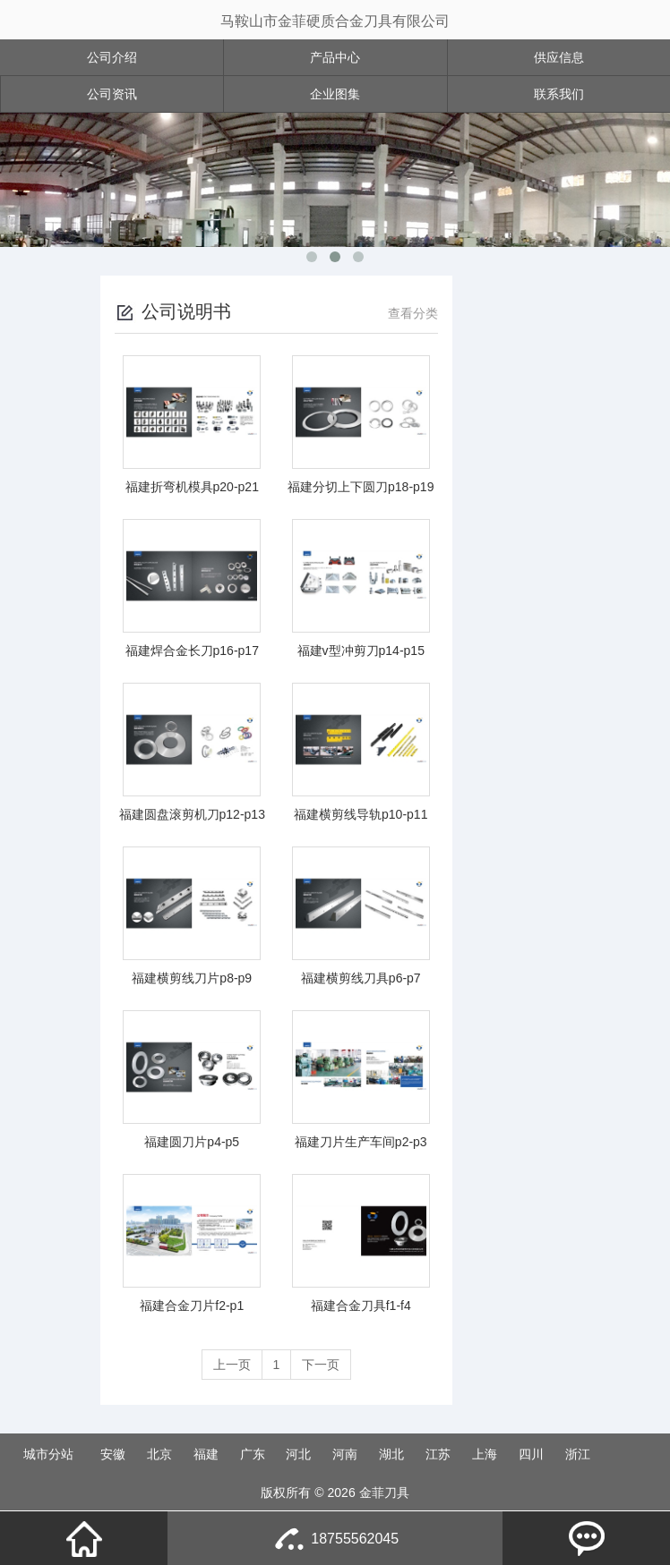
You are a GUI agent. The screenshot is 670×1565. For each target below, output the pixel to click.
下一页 (320, 1364)
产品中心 (335, 57)
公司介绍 (112, 57)
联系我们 (559, 94)
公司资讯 (112, 94)
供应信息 (559, 57)
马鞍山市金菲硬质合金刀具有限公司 (335, 21)
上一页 (232, 1364)
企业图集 (335, 94)
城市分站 (48, 1454)
